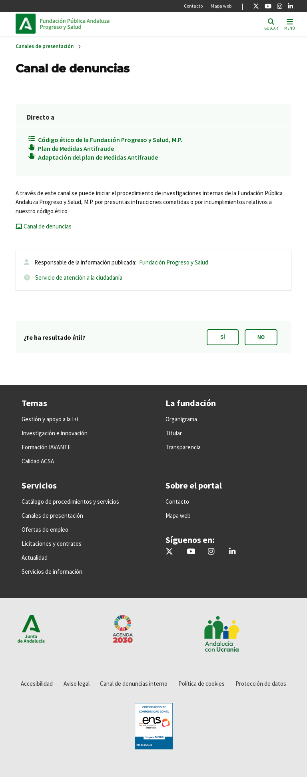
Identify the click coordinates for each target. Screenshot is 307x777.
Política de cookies (201, 683)
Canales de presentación (45, 46)
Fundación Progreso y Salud (173, 262)
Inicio (94, 24)
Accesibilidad (37, 683)
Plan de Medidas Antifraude (76, 148)
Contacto (193, 6)
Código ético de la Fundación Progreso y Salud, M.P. (110, 140)
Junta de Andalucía (28, 24)
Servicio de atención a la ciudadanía (78, 277)
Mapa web (221, 6)
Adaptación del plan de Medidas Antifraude (98, 157)
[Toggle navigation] (289, 24)
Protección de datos (260, 683)
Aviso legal (77, 683)
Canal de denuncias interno (133, 683)
